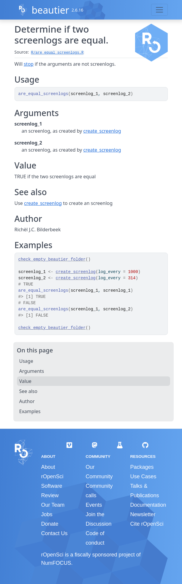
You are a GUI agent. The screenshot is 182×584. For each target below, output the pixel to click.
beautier (50, 10)
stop (29, 64)
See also (28, 391)
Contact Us (54, 533)
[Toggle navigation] (159, 10)
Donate (49, 524)
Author (27, 401)
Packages (141, 467)
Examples (30, 411)
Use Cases (143, 476)
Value (25, 381)
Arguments (31, 371)
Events (94, 505)
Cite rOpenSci (146, 524)
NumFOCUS (56, 563)
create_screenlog (102, 131)
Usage (26, 361)
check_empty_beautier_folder (52, 259)
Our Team (53, 505)
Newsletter (142, 514)
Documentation (148, 505)
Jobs (47, 514)
